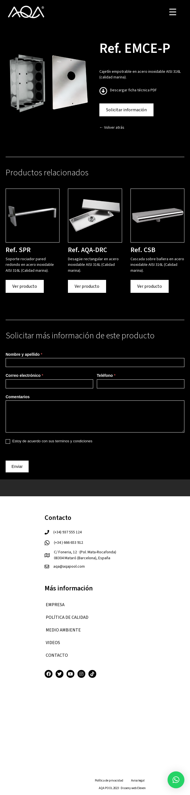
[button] (176, 779)
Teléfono (106, 375)
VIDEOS (53, 643)
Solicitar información (126, 110)
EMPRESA (55, 605)
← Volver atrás (111, 127)
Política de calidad (67, 617)
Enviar (17, 466)
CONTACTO (57, 655)
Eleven (141, 788)
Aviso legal (138, 780)
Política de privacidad (109, 780)
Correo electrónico (24, 375)
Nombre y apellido (24, 354)
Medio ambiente (63, 630)
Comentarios (18, 397)
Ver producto (24, 286)
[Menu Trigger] (172, 12)
